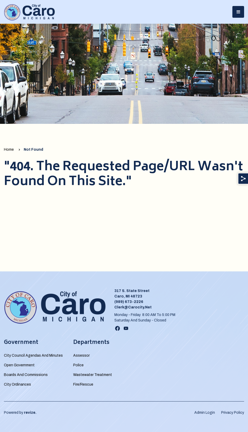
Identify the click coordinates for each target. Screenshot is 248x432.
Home (9, 149)
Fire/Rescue (83, 384)
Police (78, 365)
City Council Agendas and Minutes (33, 355)
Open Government (19, 365)
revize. (30, 413)
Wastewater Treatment (92, 375)
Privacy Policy (232, 413)
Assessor (81, 355)
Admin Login (204, 413)
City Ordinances (17, 384)
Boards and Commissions (26, 375)
